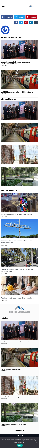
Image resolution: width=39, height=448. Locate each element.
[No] (36, 442)
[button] (3, 7)
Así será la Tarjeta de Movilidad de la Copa (16, 214)
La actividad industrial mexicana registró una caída (13, 397)
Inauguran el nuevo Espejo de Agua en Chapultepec (13, 424)
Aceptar (20, 445)
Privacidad (19, 436)
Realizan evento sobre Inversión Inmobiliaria (17, 298)
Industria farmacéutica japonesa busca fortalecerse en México (15, 63)
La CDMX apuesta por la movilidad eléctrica (17, 92)
